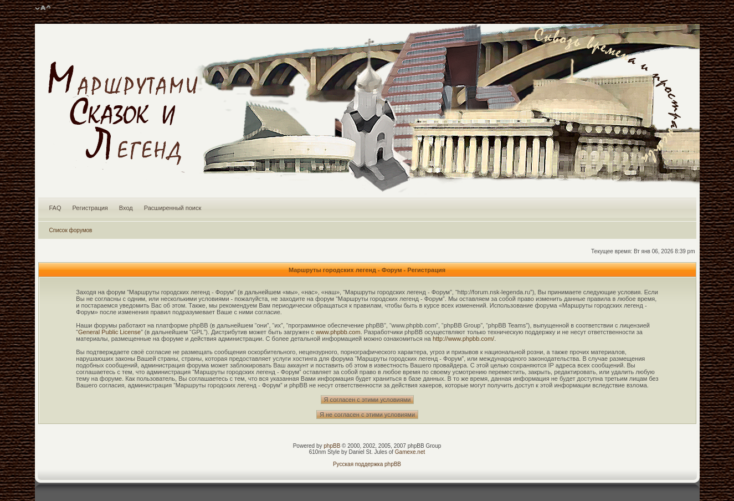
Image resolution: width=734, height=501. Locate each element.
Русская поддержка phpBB (367, 464)
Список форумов (71, 230)
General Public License (109, 332)
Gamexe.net (410, 452)
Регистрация (90, 208)
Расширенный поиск (173, 208)
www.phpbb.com (338, 332)
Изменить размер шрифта (43, 8)
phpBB (332, 446)
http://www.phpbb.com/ (463, 338)
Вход (126, 208)
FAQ (55, 208)
